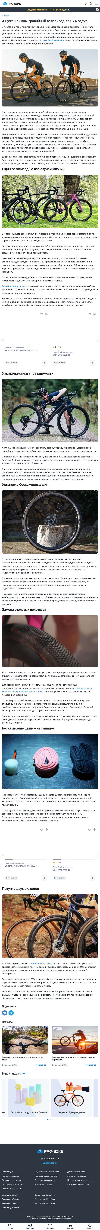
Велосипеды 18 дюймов (45, 1199)
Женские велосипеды (76, 1176)
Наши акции (11, 1073)
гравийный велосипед (53, 40)
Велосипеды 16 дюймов (45, 1203)
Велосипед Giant (9, 1203)
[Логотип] (11, 3)
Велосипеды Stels (9, 1195)
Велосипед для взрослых (78, 1184)
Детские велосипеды (76, 1172)
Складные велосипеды (11, 1180)
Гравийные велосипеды (14, 286)
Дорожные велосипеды (45, 1180)
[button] (50, 9)
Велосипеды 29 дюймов (45, 1195)
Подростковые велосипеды (79, 1180)
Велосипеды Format (10, 1208)
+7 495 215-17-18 (50, 1159)
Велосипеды (7, 1172)
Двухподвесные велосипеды (47, 1172)
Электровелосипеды (43, 1184)
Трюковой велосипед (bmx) (46, 1176)
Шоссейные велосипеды (12, 1184)
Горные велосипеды (10, 1176)
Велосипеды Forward (11, 1199)
